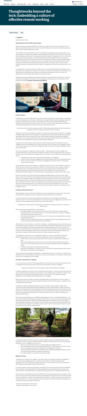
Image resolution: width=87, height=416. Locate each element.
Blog (22, 34)
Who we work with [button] (21, 5)
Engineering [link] (35, 5)
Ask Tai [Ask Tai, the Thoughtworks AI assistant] (81, 4)
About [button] (46, 5)
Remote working (14, 34)
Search (75, 5)
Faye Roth (19, 39)
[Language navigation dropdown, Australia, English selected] (76, 1)
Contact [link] (52, 5)
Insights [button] (29, 5)
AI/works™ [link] (13, 5)
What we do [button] (6, 5)
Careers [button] (42, 5)
